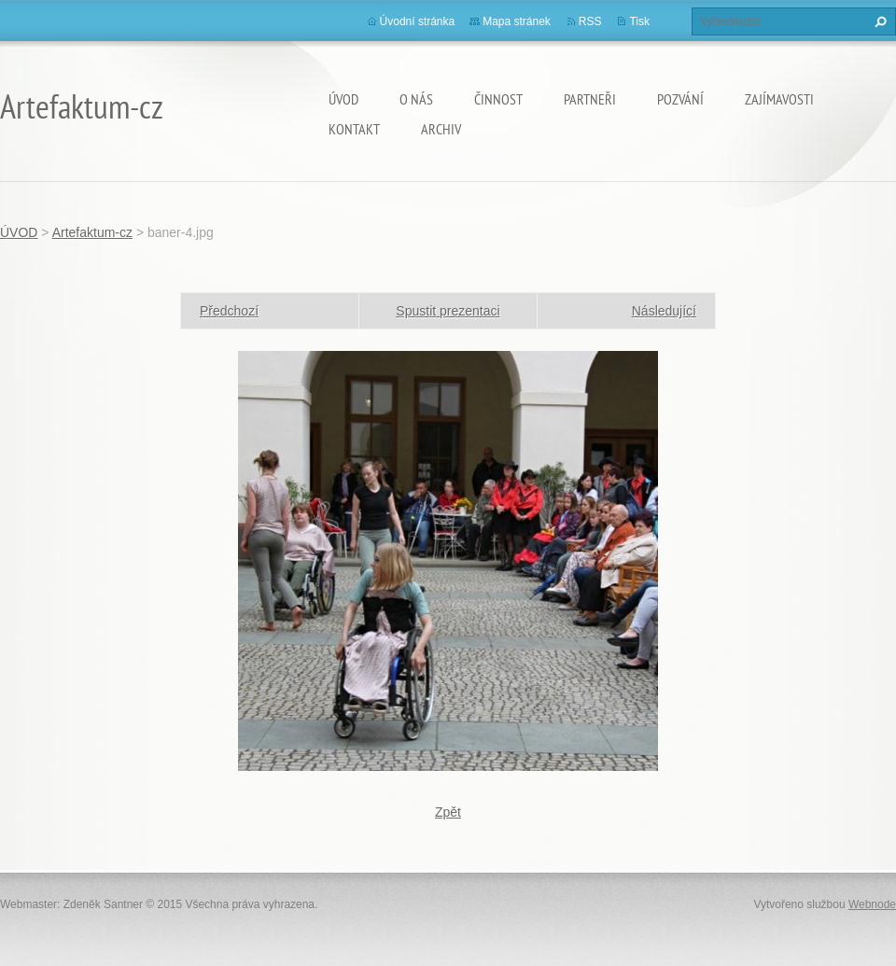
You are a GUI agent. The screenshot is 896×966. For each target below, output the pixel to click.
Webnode (872, 904)
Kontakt (354, 128)
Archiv (441, 128)
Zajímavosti (779, 99)
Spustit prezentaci (447, 310)
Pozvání (680, 99)
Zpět (448, 812)
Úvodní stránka (417, 21)
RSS (590, 21)
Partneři (590, 99)
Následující (664, 310)
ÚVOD (343, 99)
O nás (416, 99)
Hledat (878, 21)
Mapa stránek (517, 21)
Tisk (639, 21)
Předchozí (229, 310)
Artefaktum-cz (92, 232)
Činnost (498, 99)
